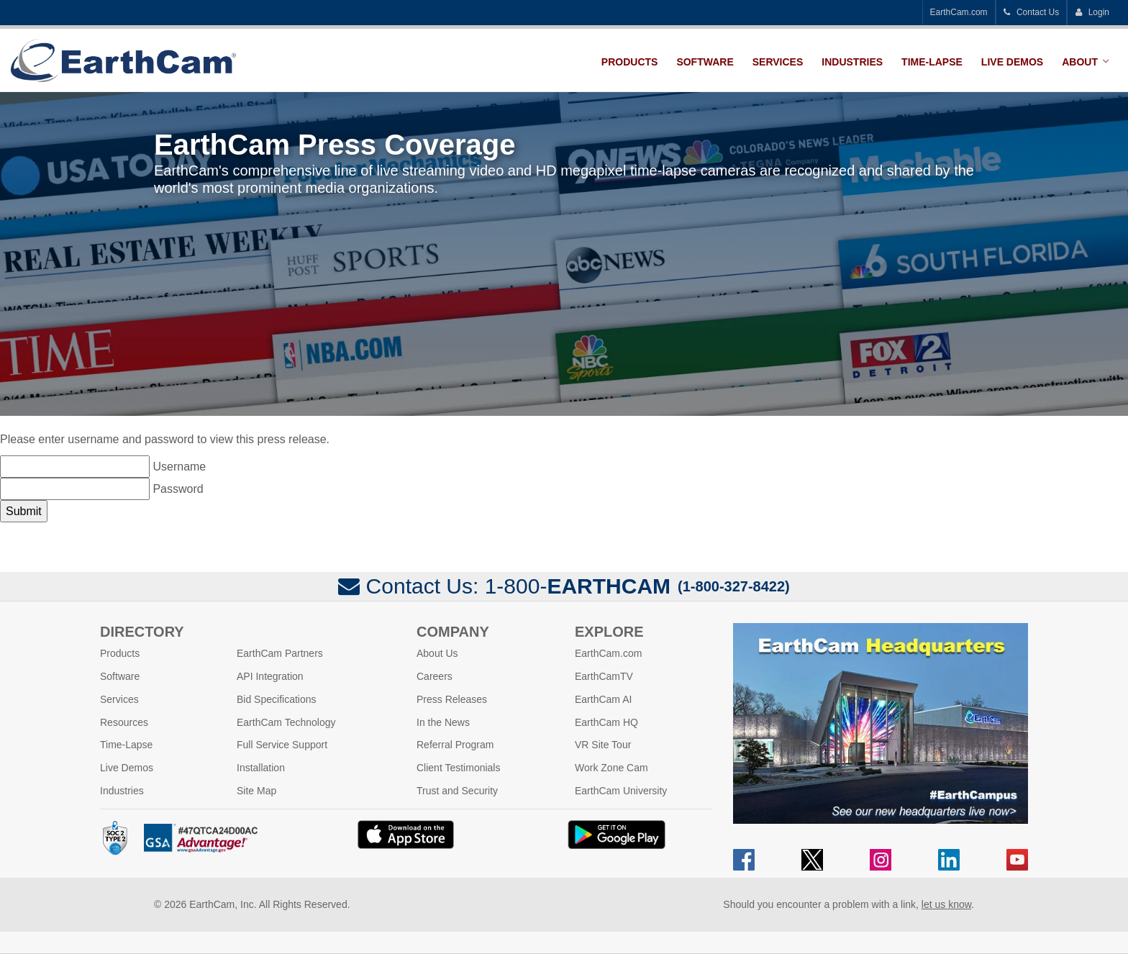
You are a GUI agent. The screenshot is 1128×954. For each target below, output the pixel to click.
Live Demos (1012, 62)
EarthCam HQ (606, 722)
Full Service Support (282, 744)
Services (778, 62)
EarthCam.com (959, 12)
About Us (437, 653)
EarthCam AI (603, 699)
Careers (434, 676)
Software (704, 62)
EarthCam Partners (280, 653)
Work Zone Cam (611, 767)
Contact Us (1032, 12)
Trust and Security (457, 790)
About (1080, 62)
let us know (946, 904)
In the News (443, 722)
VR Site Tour (603, 744)
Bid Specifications (277, 699)
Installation (261, 767)
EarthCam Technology (286, 722)
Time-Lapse (932, 62)
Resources (124, 722)
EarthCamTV (604, 676)
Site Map (256, 790)
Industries (852, 62)
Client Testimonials (458, 767)
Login (1092, 12)
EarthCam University (621, 790)
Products (629, 62)
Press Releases (452, 699)
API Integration (270, 676)
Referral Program (455, 744)
